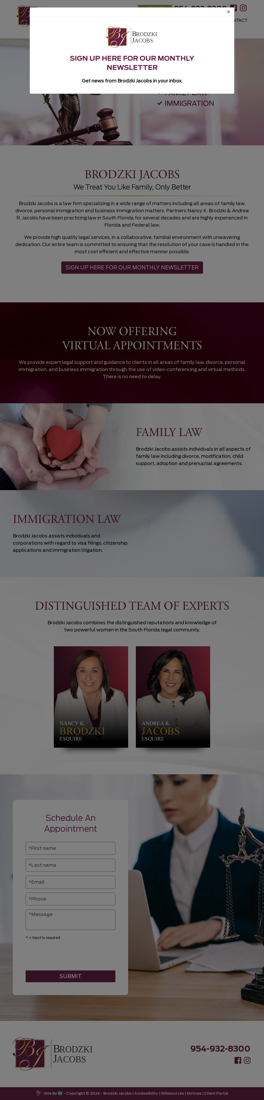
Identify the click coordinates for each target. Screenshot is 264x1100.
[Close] (228, 12)
